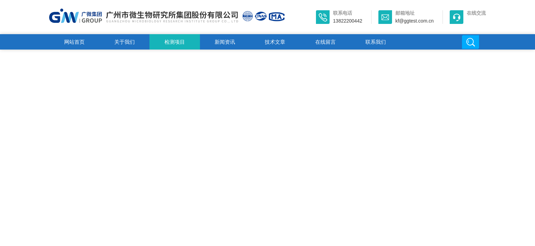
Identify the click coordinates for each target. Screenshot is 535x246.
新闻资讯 (225, 42)
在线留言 (325, 42)
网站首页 (74, 42)
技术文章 (275, 42)
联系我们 (375, 42)
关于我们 (124, 42)
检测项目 (174, 42)
